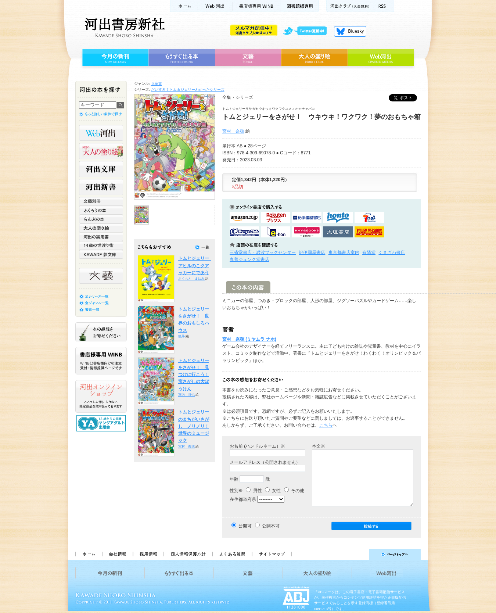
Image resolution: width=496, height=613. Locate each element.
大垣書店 (338, 231)
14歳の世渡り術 (101, 245)
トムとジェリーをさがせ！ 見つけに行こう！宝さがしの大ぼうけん (193, 374)
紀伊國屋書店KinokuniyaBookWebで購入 (306, 217)
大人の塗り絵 (314, 58)
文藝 (248, 58)
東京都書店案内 (343, 252)
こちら (326, 425)
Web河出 (215, 6)
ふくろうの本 (101, 210)
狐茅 (181, 336)
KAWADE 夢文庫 (101, 254)
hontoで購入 (338, 217)
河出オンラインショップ (101, 396)
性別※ (236, 490)
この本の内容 (248, 287)
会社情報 (117, 554)
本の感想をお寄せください (101, 331)
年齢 (234, 479)
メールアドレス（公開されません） (265, 462)
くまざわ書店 (391, 252)
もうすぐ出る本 (181, 58)
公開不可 (271, 525)
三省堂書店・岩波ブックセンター (263, 252)
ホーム (184, 6)
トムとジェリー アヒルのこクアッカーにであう (195, 265)
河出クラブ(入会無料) (349, 6)
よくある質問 (232, 554)
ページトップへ (359, 554)
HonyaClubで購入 (244, 231)
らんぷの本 (101, 219)
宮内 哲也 (186, 395)
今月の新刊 (114, 58)
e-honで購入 (275, 231)
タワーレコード (369, 231)
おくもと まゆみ (191, 278)
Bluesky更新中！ (350, 31)
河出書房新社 (123, 27)
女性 (273, 490)
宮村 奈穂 (233, 131)
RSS (383, 6)
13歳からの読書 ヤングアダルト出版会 (102, 423)
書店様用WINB (257, 6)
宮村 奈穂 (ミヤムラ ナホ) (249, 339)
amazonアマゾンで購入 (244, 217)
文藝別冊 (101, 201)
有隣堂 (368, 252)
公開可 (245, 525)
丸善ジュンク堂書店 (249, 259)
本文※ (318, 446)
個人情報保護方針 (187, 554)
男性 (254, 490)
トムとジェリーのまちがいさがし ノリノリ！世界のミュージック (193, 426)
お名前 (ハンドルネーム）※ (257, 446)
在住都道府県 (243, 499)
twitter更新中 (307, 31)
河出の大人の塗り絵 (101, 151)
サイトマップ (272, 554)
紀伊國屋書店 (312, 252)
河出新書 (101, 187)
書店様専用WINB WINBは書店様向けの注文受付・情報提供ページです (101, 360)
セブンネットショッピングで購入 (369, 217)
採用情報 (148, 554)
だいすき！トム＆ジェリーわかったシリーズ (187, 89)
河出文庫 (101, 169)
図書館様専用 (300, 6)
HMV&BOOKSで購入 (306, 231)
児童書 (156, 84)
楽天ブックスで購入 (275, 217)
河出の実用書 (101, 236)
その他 (294, 490)
